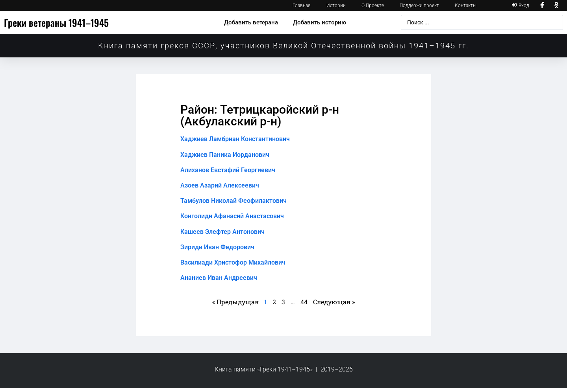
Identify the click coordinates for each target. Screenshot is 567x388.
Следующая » (334, 302)
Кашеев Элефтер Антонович (222, 231)
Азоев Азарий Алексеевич (219, 185)
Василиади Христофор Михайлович (232, 262)
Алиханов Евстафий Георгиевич (227, 170)
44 (304, 302)
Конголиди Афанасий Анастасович (232, 216)
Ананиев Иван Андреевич (218, 277)
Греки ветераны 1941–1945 (56, 22)
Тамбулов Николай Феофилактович (233, 200)
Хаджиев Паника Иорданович (224, 154)
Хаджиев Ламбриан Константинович (235, 139)
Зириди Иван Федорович (217, 247)
